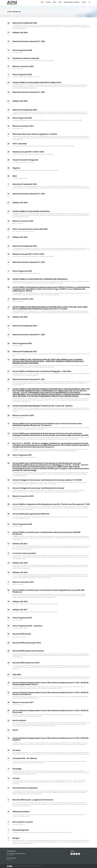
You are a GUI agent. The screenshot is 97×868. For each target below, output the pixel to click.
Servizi (15, 730)
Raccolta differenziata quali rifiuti (26, 642)
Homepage (17, 768)
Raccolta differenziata (21, 634)
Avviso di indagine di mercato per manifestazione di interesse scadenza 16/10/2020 (47, 480)
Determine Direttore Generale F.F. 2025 (28, 92)
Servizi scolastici (19, 720)
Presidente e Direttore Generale (25, 58)
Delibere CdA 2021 (20, 543)
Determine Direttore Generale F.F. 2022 (28, 334)
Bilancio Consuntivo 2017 (23, 702)
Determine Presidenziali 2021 (24, 351)
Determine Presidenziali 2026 (24, 23)
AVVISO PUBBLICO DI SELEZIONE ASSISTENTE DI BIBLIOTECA (36, 82)
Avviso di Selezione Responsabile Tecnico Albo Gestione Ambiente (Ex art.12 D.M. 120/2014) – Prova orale (50, 711)
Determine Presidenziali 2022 (24, 325)
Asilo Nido (16, 674)
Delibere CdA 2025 (20, 101)
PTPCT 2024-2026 (19, 143)
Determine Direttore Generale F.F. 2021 (28, 379)
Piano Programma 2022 (22, 343)
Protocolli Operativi (20, 830)
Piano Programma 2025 (22, 74)
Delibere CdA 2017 (20, 609)
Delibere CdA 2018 (20, 601)
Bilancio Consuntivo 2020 (23, 415)
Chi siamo (16, 750)
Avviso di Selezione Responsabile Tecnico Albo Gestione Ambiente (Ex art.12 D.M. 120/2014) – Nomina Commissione (50, 693)
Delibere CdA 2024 (20, 202)
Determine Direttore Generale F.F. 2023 (28, 262)
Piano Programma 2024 (22, 118)
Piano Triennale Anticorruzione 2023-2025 (30, 229)
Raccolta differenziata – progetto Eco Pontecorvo (32, 799)
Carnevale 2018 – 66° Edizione (24, 758)
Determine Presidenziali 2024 (24, 184)
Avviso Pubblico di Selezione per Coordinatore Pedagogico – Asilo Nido (41, 371)
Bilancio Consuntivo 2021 (23, 299)
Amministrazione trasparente (24, 788)
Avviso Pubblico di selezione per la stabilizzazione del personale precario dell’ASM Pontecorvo (46, 533)
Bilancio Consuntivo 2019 (23, 496)
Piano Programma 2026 (22, 50)
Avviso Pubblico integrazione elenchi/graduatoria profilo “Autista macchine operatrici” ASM (51, 504)
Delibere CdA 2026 (20, 32)
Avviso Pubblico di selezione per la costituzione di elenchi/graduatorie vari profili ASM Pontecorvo (48, 591)
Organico (16, 168)
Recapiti (15, 838)
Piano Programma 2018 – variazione (27, 625)
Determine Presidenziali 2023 (24, 246)
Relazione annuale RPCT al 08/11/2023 (28, 151)
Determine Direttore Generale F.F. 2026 (28, 41)
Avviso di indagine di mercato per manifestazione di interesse (38, 488)
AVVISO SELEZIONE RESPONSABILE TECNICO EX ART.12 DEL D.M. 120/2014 (42, 405)
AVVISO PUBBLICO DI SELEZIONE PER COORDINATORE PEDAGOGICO (40, 279)
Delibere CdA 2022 (20, 317)
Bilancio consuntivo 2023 (22, 126)
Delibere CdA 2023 (20, 237)
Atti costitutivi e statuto (22, 822)
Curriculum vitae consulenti (24, 553)
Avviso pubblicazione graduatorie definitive (30, 513)
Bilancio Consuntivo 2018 (23, 582)
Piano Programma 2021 (22, 455)
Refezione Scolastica (20, 811)
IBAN (14, 176)
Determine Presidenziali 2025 (24, 110)
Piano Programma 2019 (22, 617)
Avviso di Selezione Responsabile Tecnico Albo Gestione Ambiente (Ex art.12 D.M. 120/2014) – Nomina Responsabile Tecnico (50, 683)
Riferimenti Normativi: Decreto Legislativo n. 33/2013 (34, 134)
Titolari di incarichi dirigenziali (25, 160)
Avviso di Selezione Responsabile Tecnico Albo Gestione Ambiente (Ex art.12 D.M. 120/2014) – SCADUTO (50, 739)
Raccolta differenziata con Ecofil (25, 662)
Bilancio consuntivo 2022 (22, 221)
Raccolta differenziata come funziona (28, 650)
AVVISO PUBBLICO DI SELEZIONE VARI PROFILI (31, 211)
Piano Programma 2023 (22, 271)
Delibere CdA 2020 (20, 563)
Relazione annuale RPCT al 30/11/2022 (28, 254)
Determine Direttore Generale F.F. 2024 (28, 193)
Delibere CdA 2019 (20, 572)
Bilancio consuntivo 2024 (22, 66)
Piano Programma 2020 (22, 524)
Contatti (15, 778)
